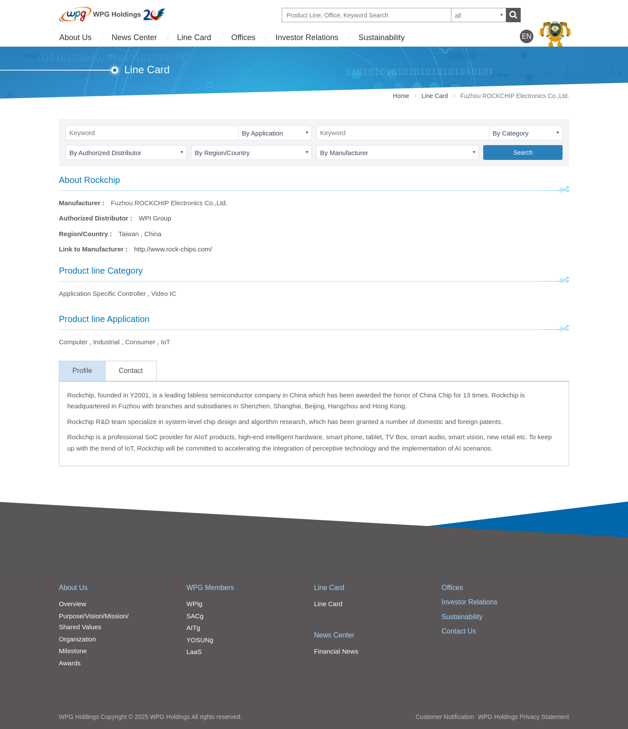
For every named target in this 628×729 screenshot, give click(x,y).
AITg (194, 627)
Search (522, 152)
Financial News (336, 651)
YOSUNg (200, 640)
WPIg (195, 603)
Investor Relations (307, 37)
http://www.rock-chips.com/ (173, 249)
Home (401, 95)
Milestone (73, 650)
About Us (75, 37)
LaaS (194, 651)
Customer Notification (445, 716)
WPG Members (210, 587)
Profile (82, 370)
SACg (195, 616)
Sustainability (381, 37)
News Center (134, 37)
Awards (70, 663)
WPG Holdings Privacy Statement (523, 716)
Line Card (194, 37)
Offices (243, 37)
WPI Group (155, 218)
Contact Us (459, 631)
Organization (77, 639)
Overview (72, 603)
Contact (131, 370)
